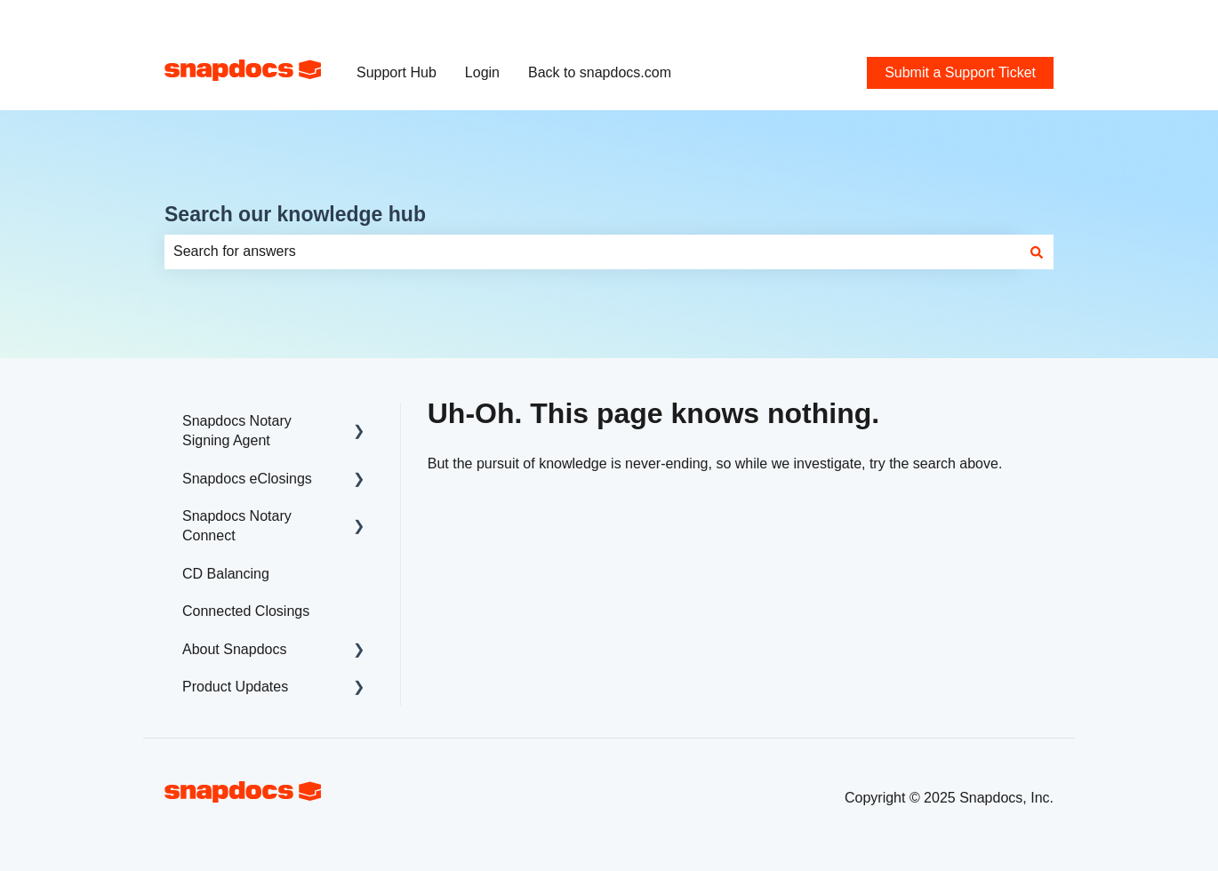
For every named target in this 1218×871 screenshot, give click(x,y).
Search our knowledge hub (295, 214)
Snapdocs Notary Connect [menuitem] (237, 525)
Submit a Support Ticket (978, 17)
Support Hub (397, 72)
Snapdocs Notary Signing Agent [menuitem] (237, 430)
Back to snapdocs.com (599, 72)
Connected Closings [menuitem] (245, 611)
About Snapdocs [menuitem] (234, 649)
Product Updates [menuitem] (235, 686)
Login (482, 72)
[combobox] (592, 251)
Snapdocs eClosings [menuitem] (247, 478)
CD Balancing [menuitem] (225, 573)
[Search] (1037, 251)
